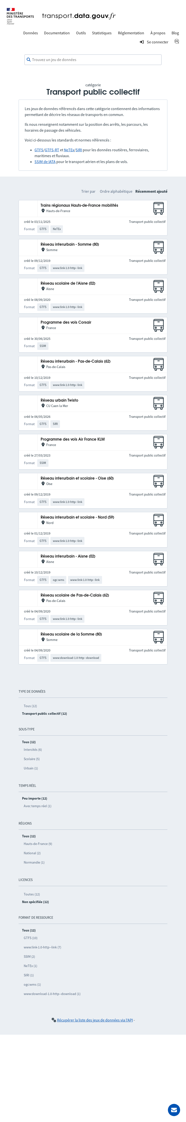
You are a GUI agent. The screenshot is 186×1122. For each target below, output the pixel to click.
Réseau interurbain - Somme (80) (70, 244)
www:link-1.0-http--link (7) (42, 947)
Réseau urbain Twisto (59, 400)
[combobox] (93, 59)
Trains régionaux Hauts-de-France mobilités (79, 205)
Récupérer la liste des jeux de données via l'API (95, 1020)
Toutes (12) (32, 894)
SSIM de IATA (45, 161)
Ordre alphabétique (116, 191)
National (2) (32, 853)
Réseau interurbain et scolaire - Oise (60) (77, 478)
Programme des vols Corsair (66, 322)
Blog (175, 32)
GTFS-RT (52, 149)
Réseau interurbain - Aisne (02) (68, 556)
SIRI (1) (29, 975)
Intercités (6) (33, 749)
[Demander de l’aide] (174, 1110)
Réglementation (131, 32)
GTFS (39, 149)
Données (30, 32)
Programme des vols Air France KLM (73, 439)
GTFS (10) (30, 938)
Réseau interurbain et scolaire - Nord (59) (77, 517)
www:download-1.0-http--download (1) (52, 994)
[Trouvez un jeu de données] (93, 59)
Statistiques (102, 32)
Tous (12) (30, 706)
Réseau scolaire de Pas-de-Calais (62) (75, 595)
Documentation (57, 32)
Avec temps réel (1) (37, 806)
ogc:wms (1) (32, 984)
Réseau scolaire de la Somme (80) (71, 634)
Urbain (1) (31, 768)
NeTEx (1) (30, 966)
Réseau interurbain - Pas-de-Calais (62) (75, 361)
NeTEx (69, 149)
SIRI (79, 149)
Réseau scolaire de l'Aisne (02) (68, 283)
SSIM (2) (29, 956)
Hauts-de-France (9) (38, 844)
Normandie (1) (34, 862)
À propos (158, 32)
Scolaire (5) (32, 759)
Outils (81, 32)
